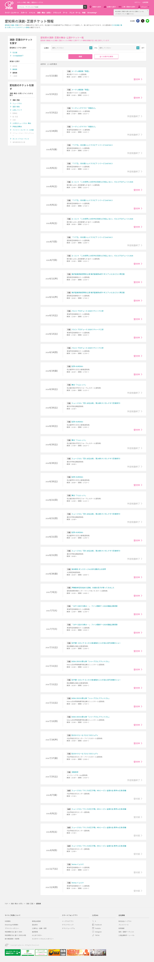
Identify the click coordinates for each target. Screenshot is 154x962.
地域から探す (96, 7)
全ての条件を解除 (106, 56)
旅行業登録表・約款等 (12, 939)
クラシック (57, 12)
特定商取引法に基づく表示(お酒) (15, 935)
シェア (138, 21)
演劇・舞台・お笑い (44, 12)
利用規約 (8, 921)
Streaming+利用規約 (11, 925)
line (147, 21)
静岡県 (15, 69)
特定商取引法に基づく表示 (13, 932)
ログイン (137, 2)
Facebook (98, 925)
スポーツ (24, 12)
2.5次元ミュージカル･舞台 (22, 123)
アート (65, 12)
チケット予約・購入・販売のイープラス (30, 2)
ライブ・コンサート (12, 12)
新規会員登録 (36, 921)
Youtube (98, 928)
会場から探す (111, 7)
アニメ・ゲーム (74, 12)
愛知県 (7, 25)
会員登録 (145, 2)
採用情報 (121, 928)
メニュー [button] (144, 7)
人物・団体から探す (128, 7)
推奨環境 (35, 932)
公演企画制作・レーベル (126, 935)
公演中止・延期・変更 (39, 928)
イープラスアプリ (67, 921)
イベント (32, 12)
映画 (83, 12)
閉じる (147, 11)
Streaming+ (92, 12)
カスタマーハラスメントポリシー (43, 939)
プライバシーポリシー (12, 928)
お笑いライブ (17, 110)
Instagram (98, 932)
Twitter (142, 21)
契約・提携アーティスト (126, 932)
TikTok (97, 935)
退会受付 (35, 925)
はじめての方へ (37, 935)
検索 (80, 56)
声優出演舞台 (17, 126)
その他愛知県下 (18, 56)
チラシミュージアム (68, 928)
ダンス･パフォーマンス (21, 139)
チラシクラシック (68, 925)
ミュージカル (17, 103)
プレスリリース (123, 925)
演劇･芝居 (14, 25)
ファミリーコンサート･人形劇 (23, 130)
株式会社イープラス (125, 921)
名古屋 (15, 52)
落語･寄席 (16, 106)
